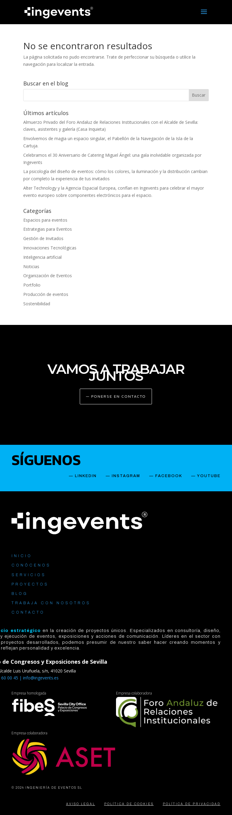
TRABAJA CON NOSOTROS (51, 603)
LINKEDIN (86, 476)
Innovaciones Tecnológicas (49, 248)
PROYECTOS (30, 584)
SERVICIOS (28, 575)
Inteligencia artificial (42, 257)
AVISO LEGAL (80, 804)
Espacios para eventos (45, 220)
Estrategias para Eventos (47, 229)
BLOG (19, 594)
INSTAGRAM (126, 476)
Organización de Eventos (47, 275)
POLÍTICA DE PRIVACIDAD (192, 804)
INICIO (21, 556)
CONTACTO (28, 612)
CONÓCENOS (31, 565)
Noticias (31, 266)
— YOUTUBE (206, 476)
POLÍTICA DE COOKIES (129, 804)
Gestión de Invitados (43, 238)
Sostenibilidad (36, 303)
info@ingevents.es (41, 678)
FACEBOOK (168, 476)
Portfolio (31, 285)
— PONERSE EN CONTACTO (116, 396)
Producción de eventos (45, 294)
